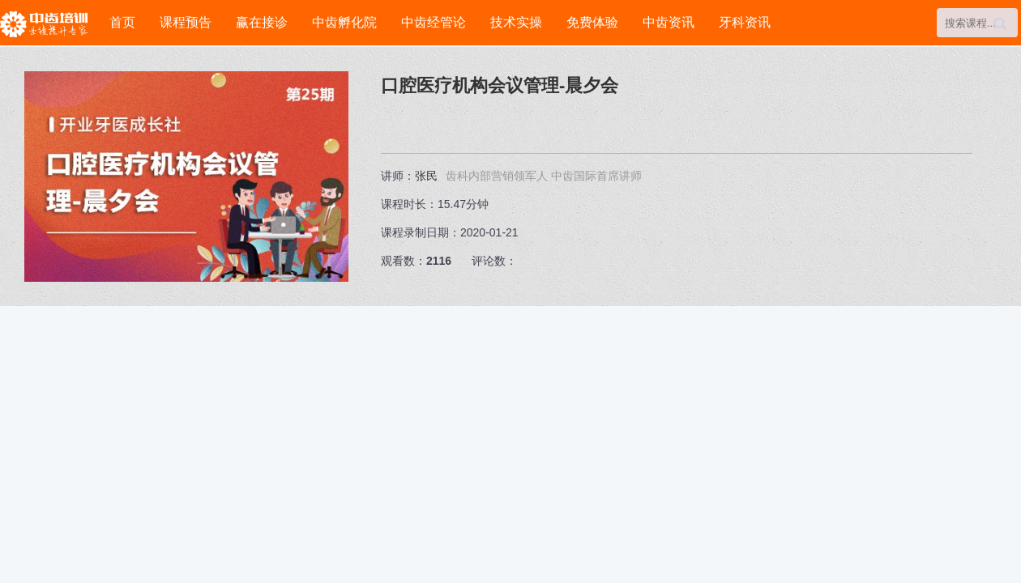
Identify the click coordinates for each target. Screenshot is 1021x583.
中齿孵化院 (344, 22)
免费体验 (592, 22)
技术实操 (516, 22)
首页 (122, 22)
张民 (426, 175)
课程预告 (185, 22)
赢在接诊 (262, 22)
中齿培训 (48, 24)
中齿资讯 (668, 22)
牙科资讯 (745, 22)
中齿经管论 (433, 22)
